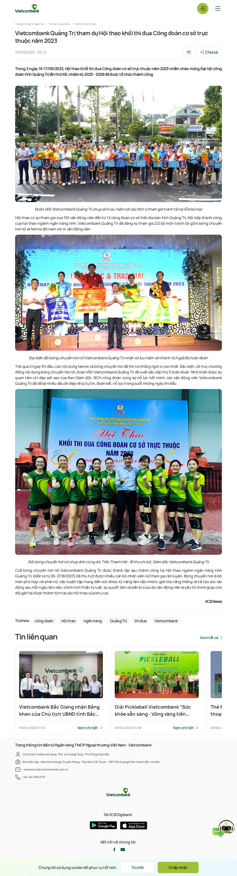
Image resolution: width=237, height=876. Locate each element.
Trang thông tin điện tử (29, 24)
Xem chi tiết (87, 727)
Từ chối (137, 867)
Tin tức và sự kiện (59, 24)
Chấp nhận (178, 867)
